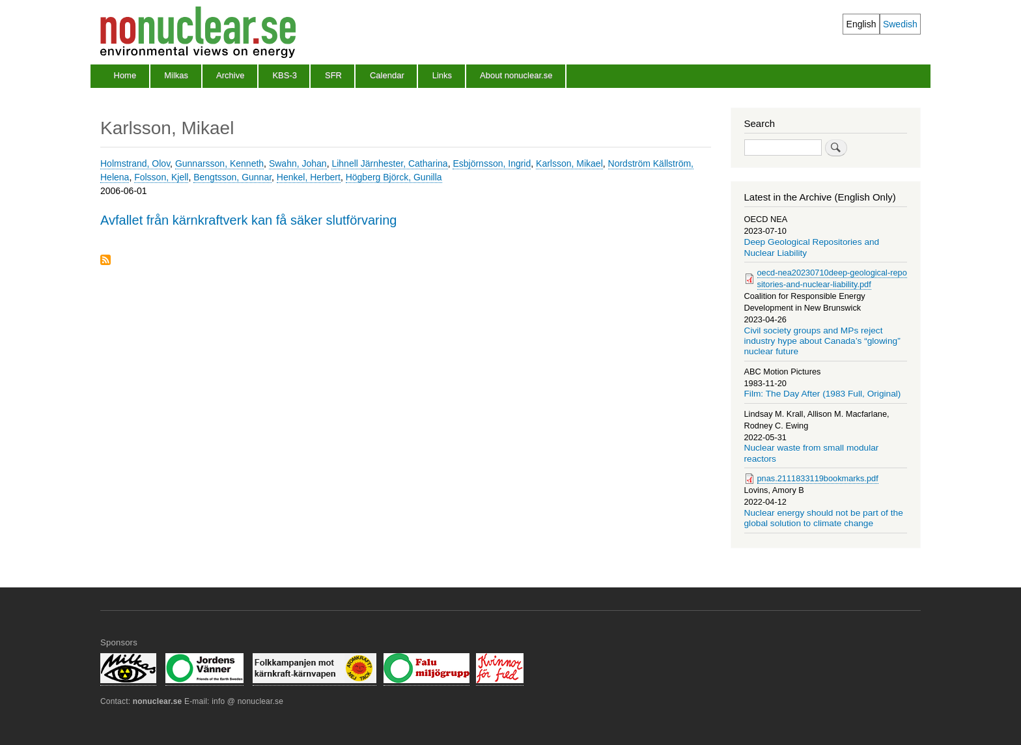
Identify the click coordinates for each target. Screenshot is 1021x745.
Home (125, 75)
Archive (230, 75)
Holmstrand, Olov (135, 163)
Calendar (387, 75)
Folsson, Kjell (161, 177)
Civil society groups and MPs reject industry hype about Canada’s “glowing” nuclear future (822, 341)
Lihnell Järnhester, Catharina (389, 163)
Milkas (176, 75)
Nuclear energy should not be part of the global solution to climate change (823, 518)
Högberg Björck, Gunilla (394, 177)
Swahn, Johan (298, 163)
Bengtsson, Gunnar (232, 177)
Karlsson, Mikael (569, 163)
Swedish (900, 24)
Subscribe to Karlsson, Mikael (105, 261)
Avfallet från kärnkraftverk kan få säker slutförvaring (248, 220)
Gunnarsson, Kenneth (219, 163)
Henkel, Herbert (309, 177)
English (861, 24)
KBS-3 (284, 75)
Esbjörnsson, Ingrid (492, 163)
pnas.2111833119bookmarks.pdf (817, 478)
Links (442, 75)
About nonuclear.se (516, 75)
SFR (333, 75)
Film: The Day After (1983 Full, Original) (822, 394)
